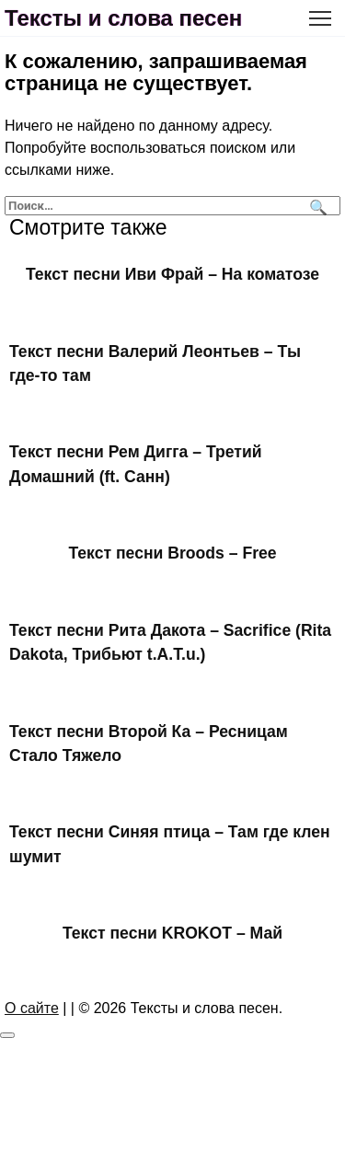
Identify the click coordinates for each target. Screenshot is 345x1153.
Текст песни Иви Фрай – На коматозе (172, 274)
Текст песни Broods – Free (172, 553)
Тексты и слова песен (123, 18)
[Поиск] (316, 205)
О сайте (32, 1008)
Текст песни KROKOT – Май (172, 933)
